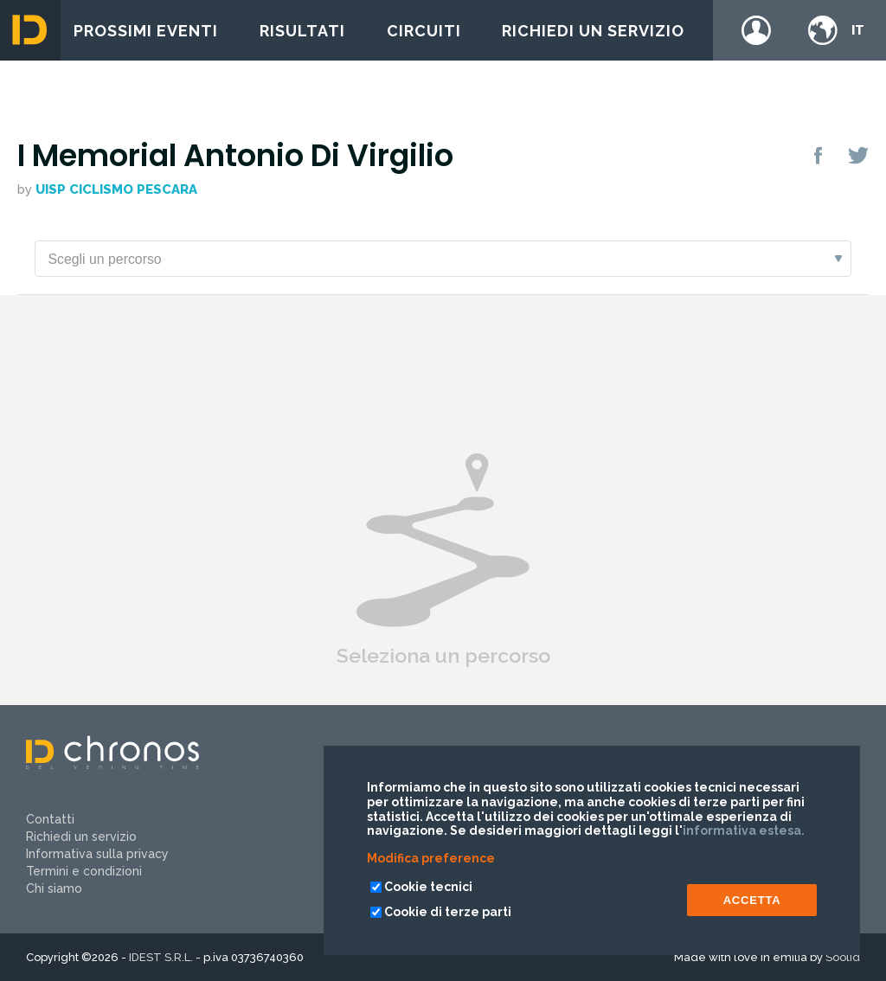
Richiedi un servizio (593, 31)
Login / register (756, 30)
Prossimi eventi (146, 31)
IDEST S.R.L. (161, 957)
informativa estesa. (744, 830)
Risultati (302, 31)
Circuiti (424, 31)
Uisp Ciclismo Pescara (116, 189)
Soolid (842, 957)
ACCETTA (752, 900)
